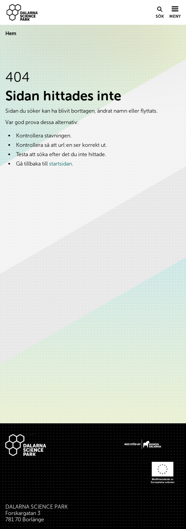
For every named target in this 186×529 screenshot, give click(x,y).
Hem (10, 33)
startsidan (60, 164)
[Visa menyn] (175, 12)
